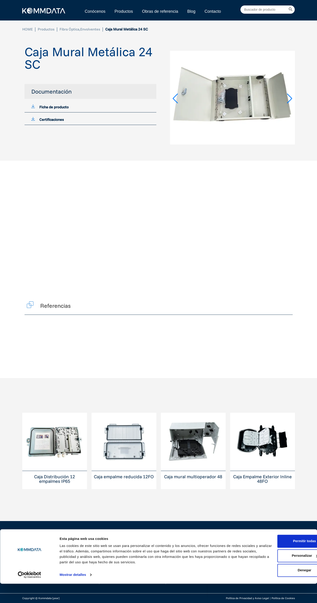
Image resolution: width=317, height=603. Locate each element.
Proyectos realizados (187, 544)
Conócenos (95, 11)
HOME (27, 29)
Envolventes (90, 29)
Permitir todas (279, 560)
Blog (191, 11)
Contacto (213, 11)
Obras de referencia (160, 11)
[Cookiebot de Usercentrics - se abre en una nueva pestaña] (29, 594)
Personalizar (279, 575)
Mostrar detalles (73, 594)
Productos (124, 11)
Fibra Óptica (69, 29)
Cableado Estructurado (122, 542)
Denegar (279, 589)
